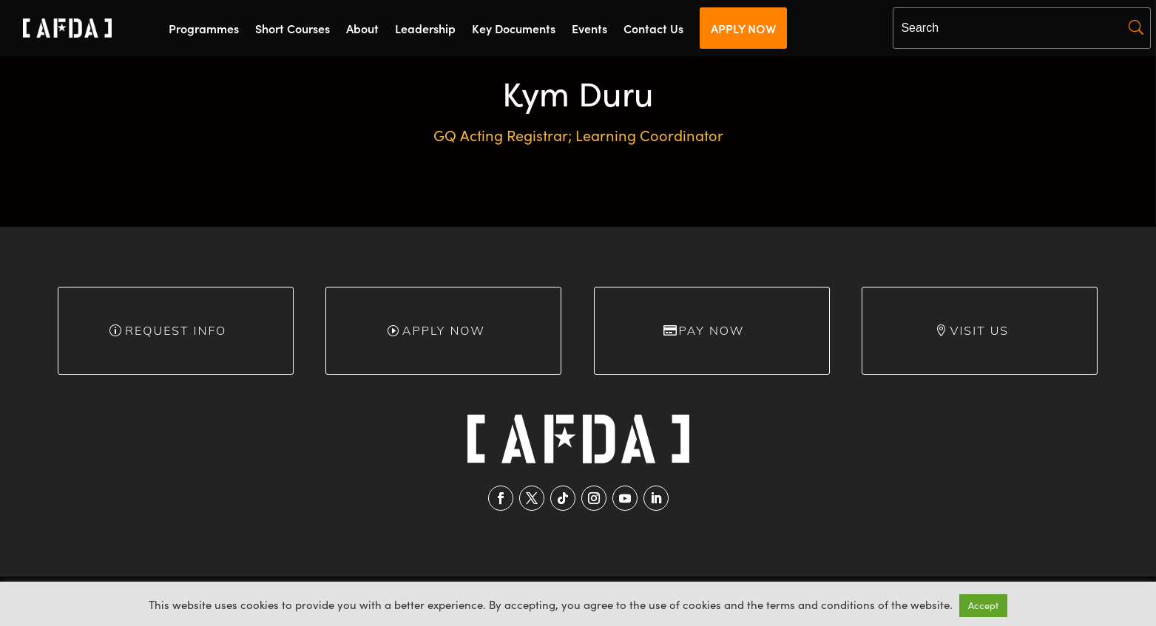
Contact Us (653, 29)
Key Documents (513, 29)
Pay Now (712, 330)
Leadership (425, 29)
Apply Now (443, 330)
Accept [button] (983, 605)
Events (589, 29)
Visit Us (979, 330)
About (362, 29)
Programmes (204, 29)
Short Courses (292, 29)
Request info (175, 330)
